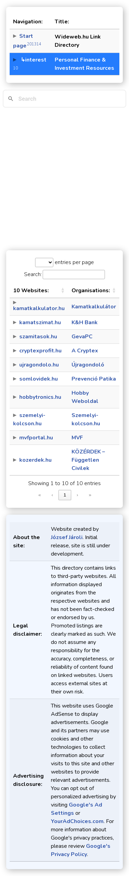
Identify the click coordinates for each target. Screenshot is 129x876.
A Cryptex (85, 350)
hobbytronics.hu (40, 397)
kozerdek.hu (35, 460)
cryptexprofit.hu (40, 350)
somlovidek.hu (38, 379)
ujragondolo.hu (39, 365)
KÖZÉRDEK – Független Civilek (88, 460)
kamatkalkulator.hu (39, 308)
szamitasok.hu (38, 336)
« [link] (40, 494)
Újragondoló (88, 365)
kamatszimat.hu (40, 322)
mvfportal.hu (36, 437)
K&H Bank (85, 322)
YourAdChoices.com (77, 821)
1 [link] (65, 494)
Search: (33, 274)
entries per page (73, 262)
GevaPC (82, 336)
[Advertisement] (64, 178)
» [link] (90, 494)
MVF (77, 437)
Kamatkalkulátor (94, 306)
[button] (63, 290)
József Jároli (67, 537)
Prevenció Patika (94, 379)
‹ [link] (52, 494)
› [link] (77, 494)
